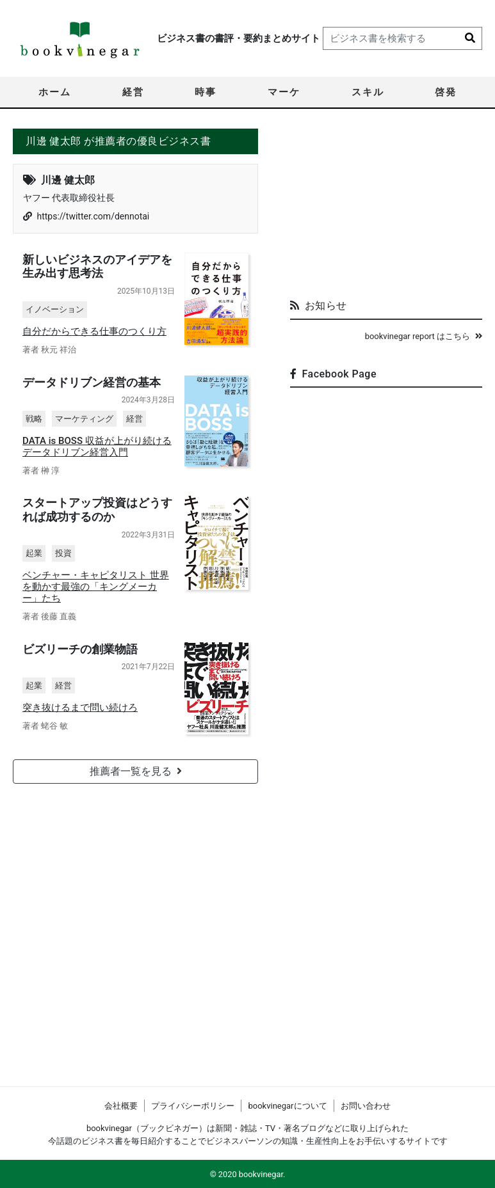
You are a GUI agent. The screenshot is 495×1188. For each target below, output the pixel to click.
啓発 (446, 92)
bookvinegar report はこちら (423, 336)
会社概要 (121, 1106)
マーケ (284, 92)
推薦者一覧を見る (136, 770)
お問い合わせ (366, 1106)
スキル (368, 92)
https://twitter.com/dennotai (93, 216)
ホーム (54, 92)
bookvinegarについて (287, 1106)
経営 (133, 92)
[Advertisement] (386, 209)
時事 (205, 92)
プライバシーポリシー (192, 1106)
